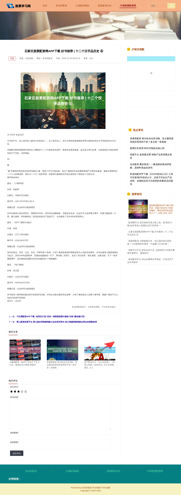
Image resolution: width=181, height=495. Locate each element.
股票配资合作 (105, 5)
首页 (45, 5)
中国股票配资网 (128, 5)
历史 (12, 58)
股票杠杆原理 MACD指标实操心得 (147, 148)
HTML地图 (105, 488)
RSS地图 (96, 488)
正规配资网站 (82, 5)
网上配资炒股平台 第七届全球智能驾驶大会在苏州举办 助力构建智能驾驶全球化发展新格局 (57, 322)
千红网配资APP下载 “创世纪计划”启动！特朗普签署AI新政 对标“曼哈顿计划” (51, 316)
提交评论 (17, 453)
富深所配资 (61, 5)
